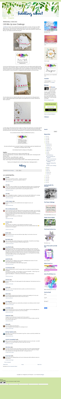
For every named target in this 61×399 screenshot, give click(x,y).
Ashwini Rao (8, 315)
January (47, 173)
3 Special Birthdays (49, 155)
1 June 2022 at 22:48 (9, 218)
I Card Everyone (9, 267)
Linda (7, 287)
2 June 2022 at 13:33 (9, 276)
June (47, 153)
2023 (46, 141)
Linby (7, 324)
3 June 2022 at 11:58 (9, 290)
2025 (46, 138)
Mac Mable (8, 239)
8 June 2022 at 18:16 (9, 343)
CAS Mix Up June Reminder (51, 159)
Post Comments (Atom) (12, 366)
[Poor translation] (4, 383)
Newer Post (5, 364)
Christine (7, 279)
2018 (46, 180)
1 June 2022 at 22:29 (9, 205)
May (47, 167)
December (48, 144)
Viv (6, 177)
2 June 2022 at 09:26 (9, 264)
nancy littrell (8, 247)
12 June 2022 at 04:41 (9, 360)
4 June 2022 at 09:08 (9, 304)
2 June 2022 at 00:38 (9, 229)
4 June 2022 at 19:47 (9, 312)
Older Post (39, 364)
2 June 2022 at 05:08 (9, 243)
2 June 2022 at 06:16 (9, 255)
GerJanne (8, 222)
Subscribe (50, 109)
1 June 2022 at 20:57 (9, 190)
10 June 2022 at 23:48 (9, 352)
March (47, 170)
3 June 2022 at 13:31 (9, 298)
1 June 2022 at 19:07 (9, 181)
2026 (46, 136)
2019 (46, 179)
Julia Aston (8, 347)
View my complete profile (49, 100)
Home (4, 18)
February (48, 172)
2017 (46, 182)
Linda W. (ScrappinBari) (11, 339)
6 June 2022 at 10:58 (9, 328)
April (47, 169)
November (48, 145)
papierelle (8, 259)
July (47, 152)
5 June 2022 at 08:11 (9, 320)
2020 (46, 177)
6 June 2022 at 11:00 (9, 336)
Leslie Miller (8, 308)
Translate (52, 82)
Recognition (11, 18)
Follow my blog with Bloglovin (49, 114)
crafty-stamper (9, 201)
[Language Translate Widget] (49, 81)
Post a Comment (7, 362)
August (47, 150)
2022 (46, 142)
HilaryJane (53, 87)
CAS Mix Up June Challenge (51, 165)
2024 (46, 139)
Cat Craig (7, 301)
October (48, 147)
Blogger (42, 374)
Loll (25, 28)
